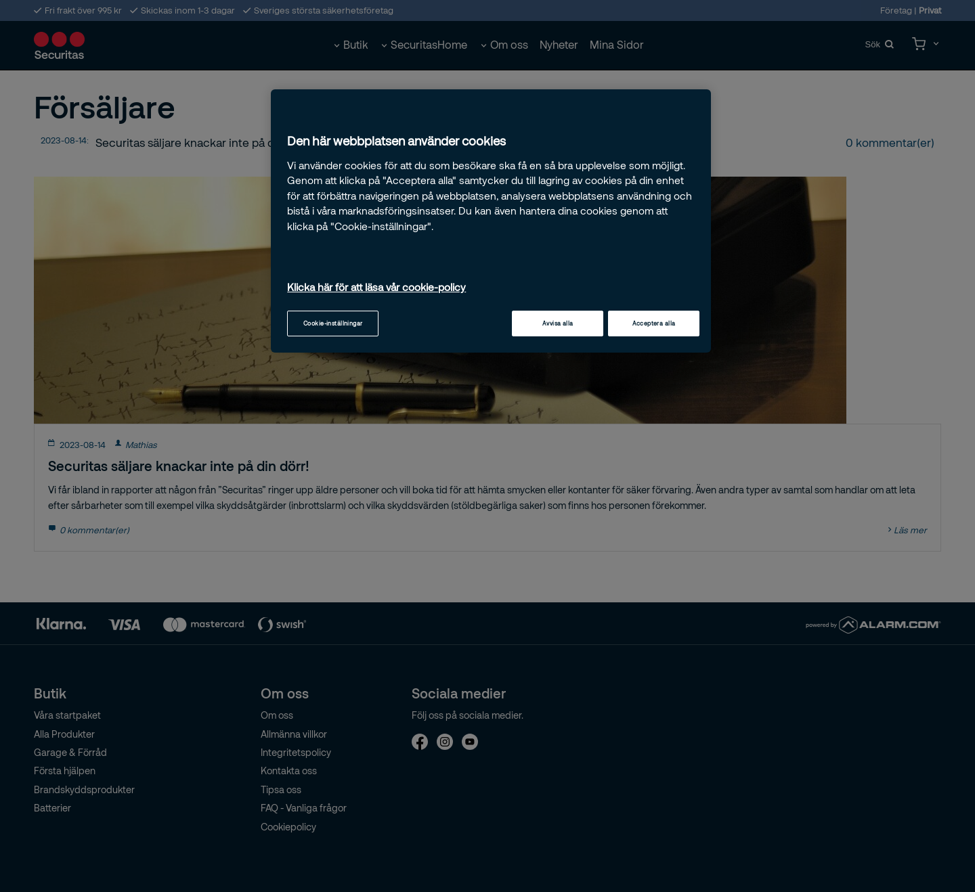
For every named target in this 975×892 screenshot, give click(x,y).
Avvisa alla (557, 323)
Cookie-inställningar (333, 323)
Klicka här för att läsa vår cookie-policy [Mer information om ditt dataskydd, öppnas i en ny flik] (376, 287)
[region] (491, 221)
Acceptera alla (654, 323)
